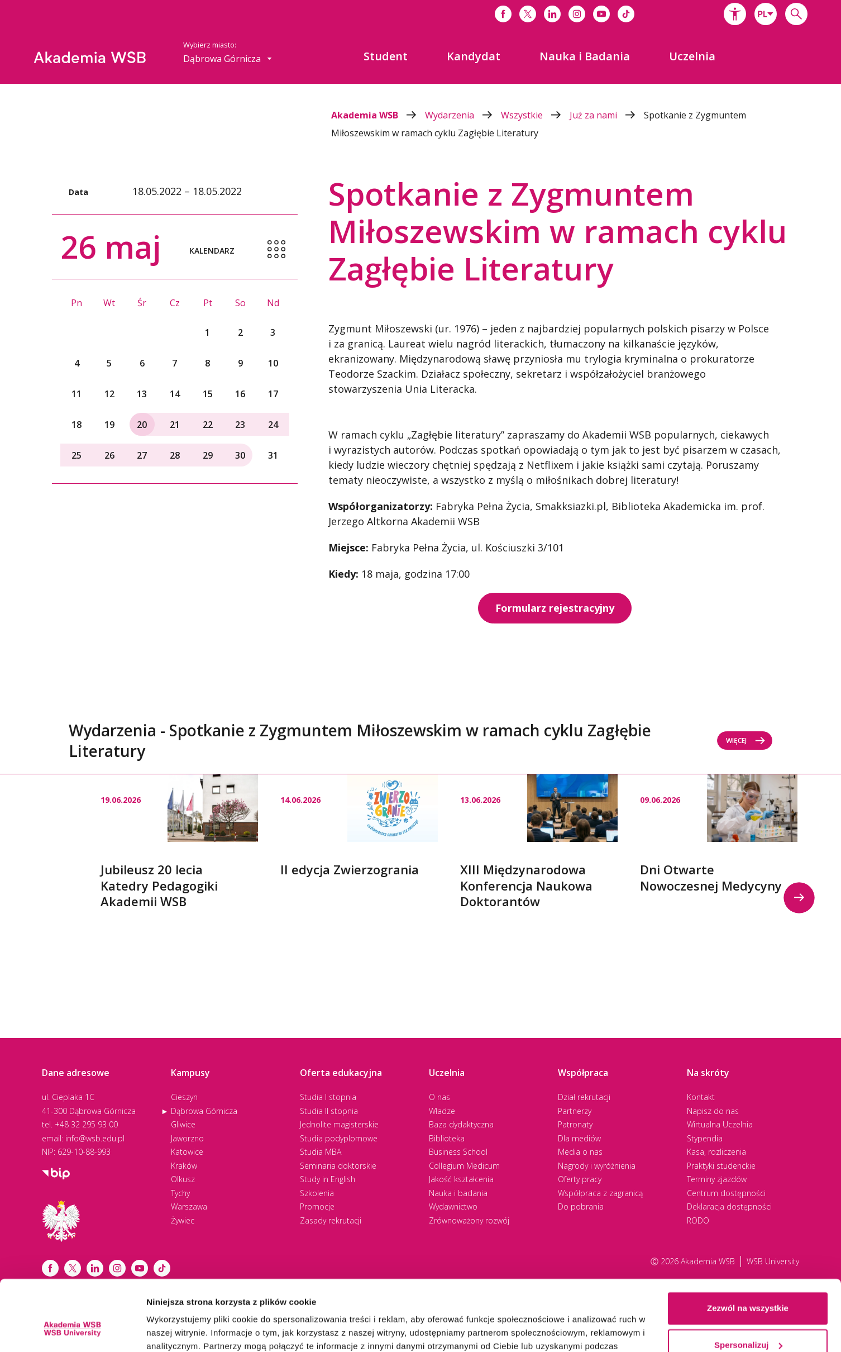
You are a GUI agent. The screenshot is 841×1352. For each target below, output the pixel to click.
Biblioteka (447, 1138)
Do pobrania (581, 1206)
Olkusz (183, 1179)
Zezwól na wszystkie (748, 1248)
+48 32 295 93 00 (86, 1124)
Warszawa (189, 1206)
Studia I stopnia (328, 1097)
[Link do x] (527, 14)
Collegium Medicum (464, 1165)
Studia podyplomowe (339, 1138)
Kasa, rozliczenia (716, 1151)
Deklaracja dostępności (729, 1206)
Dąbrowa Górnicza (204, 1111)
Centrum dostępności (726, 1193)
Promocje (317, 1206)
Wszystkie (535, 115)
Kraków (184, 1165)
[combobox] (765, 14)
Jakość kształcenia (461, 1179)
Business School (458, 1151)
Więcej (746, 740)
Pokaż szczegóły (179, 1330)
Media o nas (580, 1151)
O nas (439, 1097)
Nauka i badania (458, 1193)
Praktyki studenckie (721, 1165)
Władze (442, 1111)
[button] (735, 14)
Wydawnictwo (453, 1206)
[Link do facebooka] (503, 14)
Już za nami (607, 115)
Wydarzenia (463, 115)
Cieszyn (184, 1097)
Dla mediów (579, 1138)
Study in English (327, 1179)
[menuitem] (385, 56)
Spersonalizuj (748, 1284)
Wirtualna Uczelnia (720, 1124)
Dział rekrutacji (584, 1097)
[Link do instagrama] (576, 14)
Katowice (187, 1151)
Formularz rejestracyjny (554, 608)
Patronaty (575, 1124)
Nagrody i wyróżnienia (596, 1165)
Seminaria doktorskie (338, 1165)
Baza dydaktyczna (461, 1124)
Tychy (180, 1193)
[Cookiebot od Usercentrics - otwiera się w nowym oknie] (72, 1330)
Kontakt (701, 1097)
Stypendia (705, 1138)
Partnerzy (574, 1111)
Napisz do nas (713, 1111)
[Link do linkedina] (552, 14)
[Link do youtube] (601, 14)
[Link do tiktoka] (626, 14)
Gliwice (183, 1124)
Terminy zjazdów (717, 1179)
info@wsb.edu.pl (95, 1138)
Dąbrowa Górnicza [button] (227, 59)
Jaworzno (187, 1138)
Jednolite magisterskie (339, 1124)
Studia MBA (320, 1151)
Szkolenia (317, 1193)
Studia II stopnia (329, 1111)
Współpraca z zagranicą (600, 1193)
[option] (179, 842)
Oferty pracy (579, 1179)
